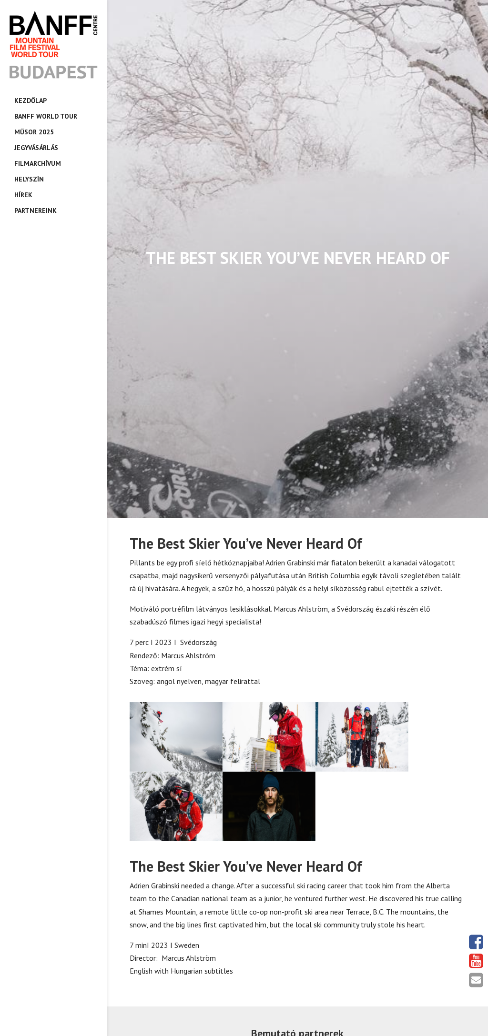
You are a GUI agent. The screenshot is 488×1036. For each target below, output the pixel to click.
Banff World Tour (45, 116)
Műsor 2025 (34, 132)
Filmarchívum (37, 163)
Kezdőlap (30, 100)
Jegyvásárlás (36, 147)
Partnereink (35, 210)
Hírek (23, 195)
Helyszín (29, 179)
